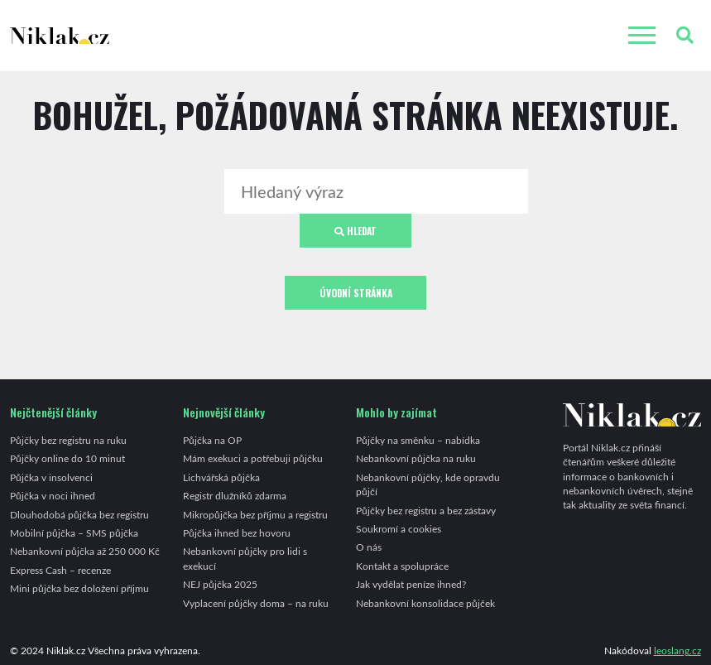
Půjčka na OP (212, 439)
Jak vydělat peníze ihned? (411, 583)
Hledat (355, 231)
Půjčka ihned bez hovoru (237, 532)
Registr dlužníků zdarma (234, 495)
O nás (369, 546)
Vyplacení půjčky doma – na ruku (256, 603)
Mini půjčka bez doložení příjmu (79, 588)
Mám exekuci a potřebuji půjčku (253, 458)
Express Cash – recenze (60, 569)
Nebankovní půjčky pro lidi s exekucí (245, 557)
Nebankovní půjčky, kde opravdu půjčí (428, 484)
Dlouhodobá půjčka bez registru (79, 514)
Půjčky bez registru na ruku (68, 439)
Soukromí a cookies (398, 528)
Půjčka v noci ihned (52, 495)
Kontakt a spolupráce (402, 565)
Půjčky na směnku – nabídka (418, 439)
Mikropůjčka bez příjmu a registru (255, 514)
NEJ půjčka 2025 (220, 583)
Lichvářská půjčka (221, 477)
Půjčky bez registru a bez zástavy (426, 510)
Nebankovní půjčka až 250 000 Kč (85, 550)
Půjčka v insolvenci (51, 477)
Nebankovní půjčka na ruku (416, 458)
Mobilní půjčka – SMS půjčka (74, 532)
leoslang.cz (677, 650)
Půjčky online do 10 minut (67, 458)
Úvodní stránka (355, 293)
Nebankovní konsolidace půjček (425, 603)
